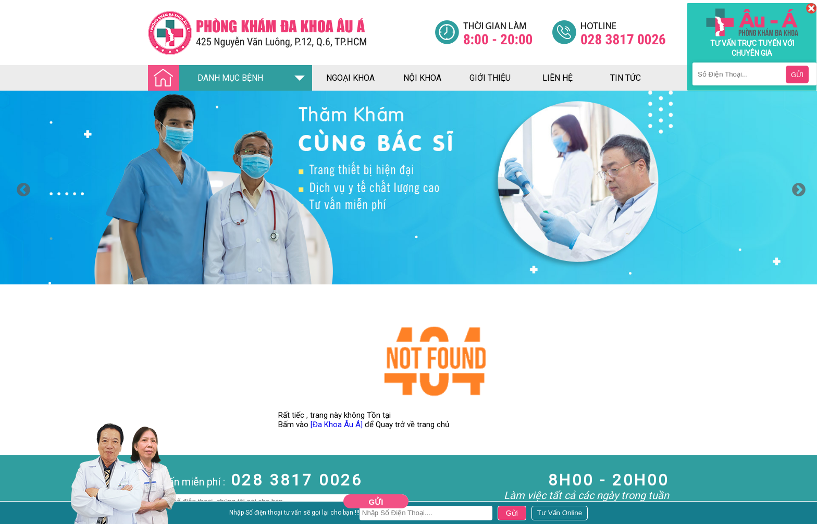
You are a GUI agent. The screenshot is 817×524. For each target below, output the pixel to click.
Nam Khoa (18, 513)
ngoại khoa (350, 78)
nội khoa (422, 78)
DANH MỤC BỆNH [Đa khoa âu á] (208, 78)
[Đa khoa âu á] (291, 32)
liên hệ (557, 78)
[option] (408, 187)
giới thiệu (490, 78)
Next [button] (796, 187)
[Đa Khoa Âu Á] (337, 424)
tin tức (625, 78)
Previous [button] (21, 187)
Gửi (376, 501)
